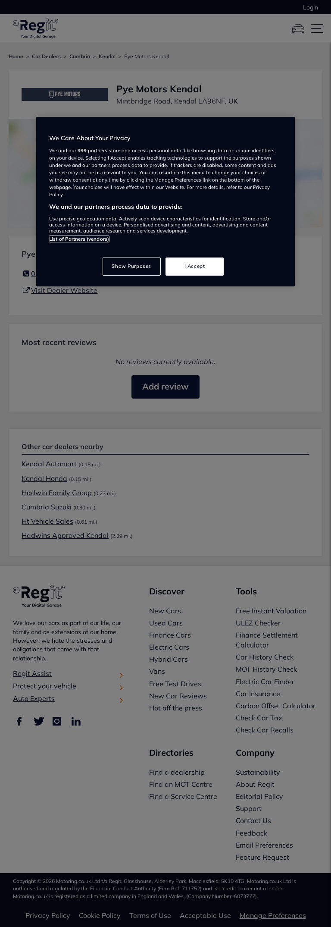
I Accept (194, 266)
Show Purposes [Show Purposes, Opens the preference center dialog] (131, 266)
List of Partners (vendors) (79, 239)
